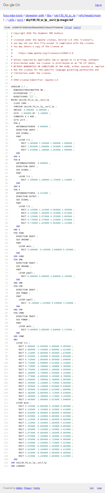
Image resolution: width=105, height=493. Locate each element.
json (99, 488)
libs (49, 15)
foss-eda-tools (13, 15)
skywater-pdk (34, 15)
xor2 (20, 20)
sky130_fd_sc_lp (65, 15)
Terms (36, 488)
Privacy (27, 488)
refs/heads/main (89, 15)
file (68, 27)
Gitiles (19, 488)
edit (77, 27)
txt (92, 488)
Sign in (98, 4)
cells (11, 20)
